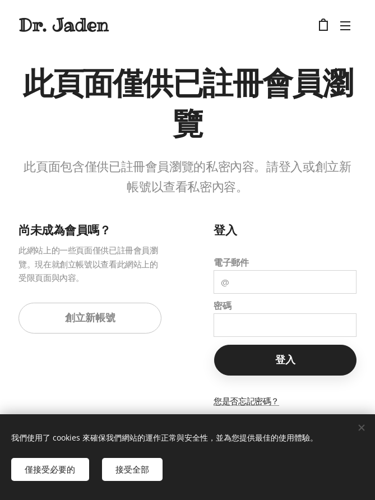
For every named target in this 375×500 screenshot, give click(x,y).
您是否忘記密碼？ (246, 401)
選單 (345, 25)
